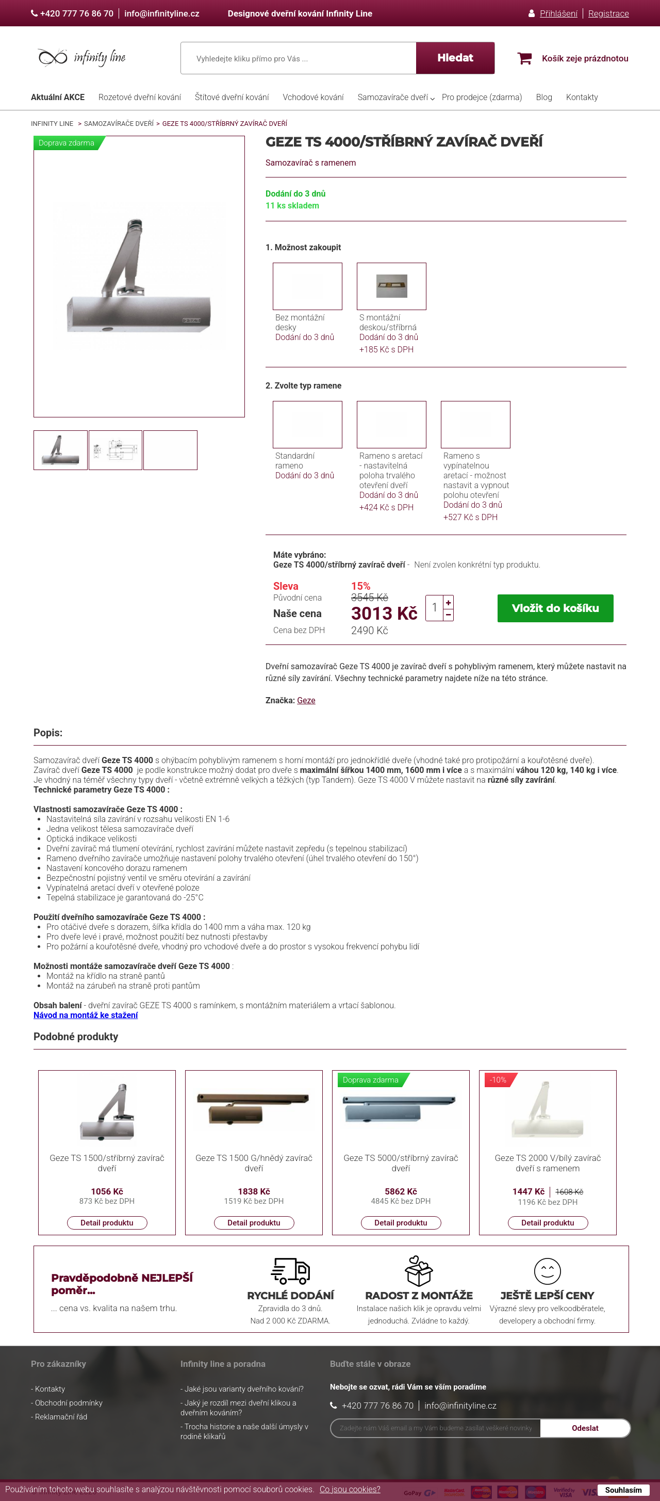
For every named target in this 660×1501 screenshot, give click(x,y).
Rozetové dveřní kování (139, 97)
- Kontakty (48, 1389)
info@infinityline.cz (162, 13)
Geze (306, 700)
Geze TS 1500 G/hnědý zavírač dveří (253, 1163)
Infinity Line (52, 123)
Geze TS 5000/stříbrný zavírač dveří (400, 1163)
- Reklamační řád (59, 1417)
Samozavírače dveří (393, 97)
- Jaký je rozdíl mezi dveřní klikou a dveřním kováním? (238, 1407)
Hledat (455, 58)
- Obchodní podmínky (67, 1403)
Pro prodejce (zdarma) (482, 97)
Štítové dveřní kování (232, 97)
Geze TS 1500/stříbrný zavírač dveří (107, 1163)
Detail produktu (106, 1223)
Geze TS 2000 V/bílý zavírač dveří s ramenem (547, 1163)
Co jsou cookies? (350, 1489)
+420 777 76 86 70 (76, 13)
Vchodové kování (313, 97)
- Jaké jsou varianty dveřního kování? (242, 1389)
